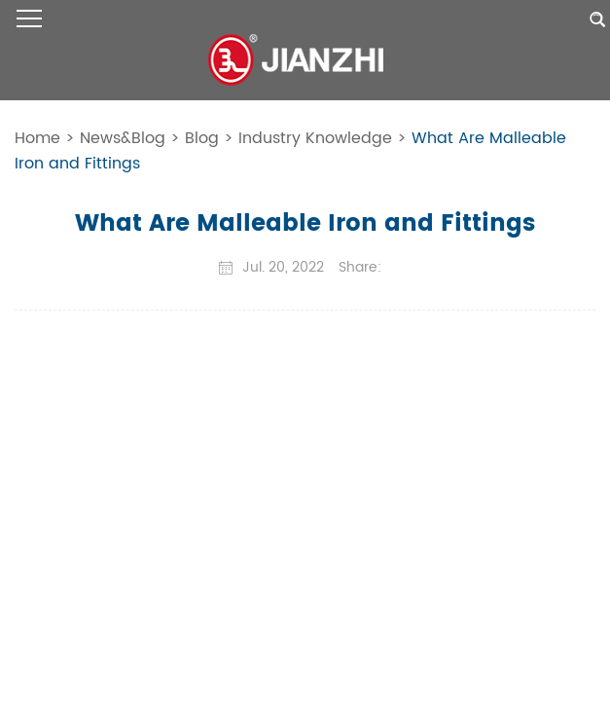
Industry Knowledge (315, 138)
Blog (202, 138)
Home (37, 138)
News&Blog (122, 138)
